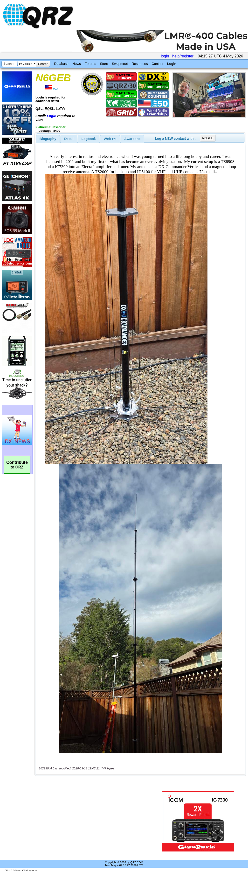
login (165, 56)
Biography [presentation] (48, 139)
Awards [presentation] (132, 139)
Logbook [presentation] (89, 139)
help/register (182, 56)
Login (171, 64)
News (76, 64)
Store (104, 64)
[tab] (48, 139)
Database (61, 64)
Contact (157, 64)
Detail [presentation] (68, 139)
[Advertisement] (96, 821)
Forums (90, 64)
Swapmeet (120, 64)
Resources (140, 64)
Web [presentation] (110, 139)
